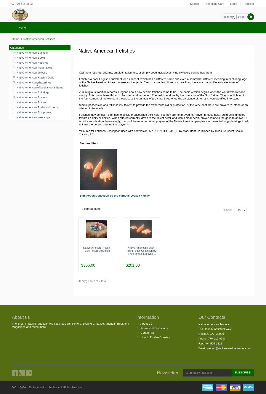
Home (22, 27)
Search (194, 3)
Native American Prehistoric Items (37, 107)
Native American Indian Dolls (34, 67)
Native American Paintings (32, 92)
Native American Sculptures (33, 112)
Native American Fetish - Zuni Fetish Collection (97, 249)
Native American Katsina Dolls (35, 77)
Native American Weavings (33, 117)
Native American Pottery (31, 102)
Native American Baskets (32, 52)
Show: (228, 209)
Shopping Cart (214, 3)
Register (249, 3)
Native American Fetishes (32, 62)
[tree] (40, 85)
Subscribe (242, 372)
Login (233, 3)
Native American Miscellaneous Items (39, 87)
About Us (146, 323)
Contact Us (147, 332)
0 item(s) (229, 17)
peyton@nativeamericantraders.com (229, 348)
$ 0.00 (241, 17)
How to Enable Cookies (155, 337)
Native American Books (30, 57)
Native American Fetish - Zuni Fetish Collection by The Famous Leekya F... (142, 250)
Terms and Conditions (154, 328)
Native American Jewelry (31, 72)
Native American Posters (31, 97)
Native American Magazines (33, 82)
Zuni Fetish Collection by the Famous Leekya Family (115, 195)
